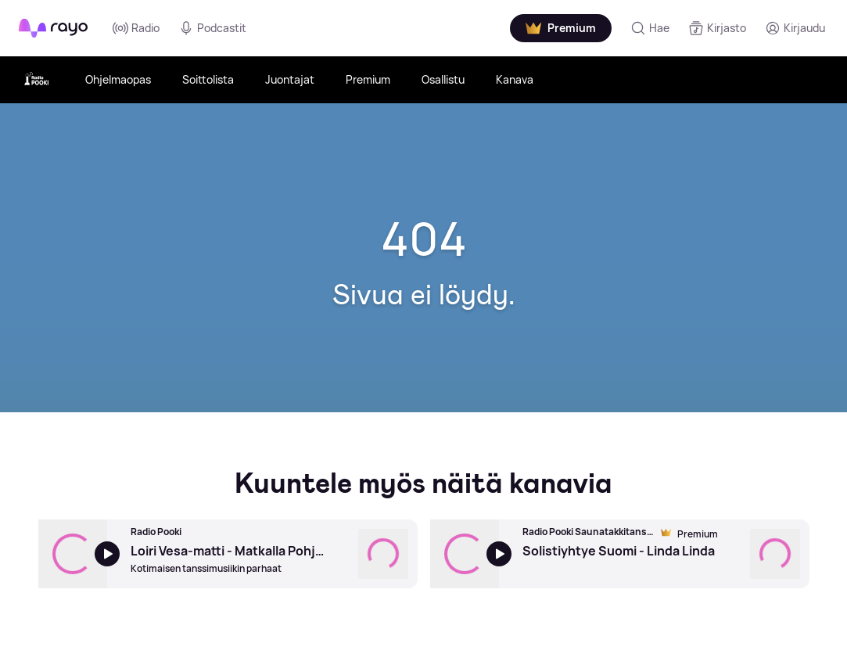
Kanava (514, 79)
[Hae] (650, 28)
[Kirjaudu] (794, 28)
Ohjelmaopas (118, 79)
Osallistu (443, 79)
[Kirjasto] (717, 28)
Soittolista (208, 79)
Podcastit (212, 28)
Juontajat (289, 79)
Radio (136, 28)
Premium (368, 79)
